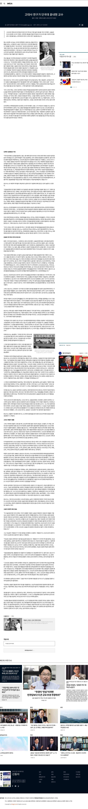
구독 (13, 616)
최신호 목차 (66, 774)
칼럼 (40, 782)
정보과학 (53, 777)
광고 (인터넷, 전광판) (14, 798)
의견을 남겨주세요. (9, 643)
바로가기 (81, 353)
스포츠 (40, 779)
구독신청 (78, 774)
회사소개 (7, 798)
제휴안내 (22, 798)
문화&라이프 (42, 777)
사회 (40, 774)
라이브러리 (66, 777)
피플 (52, 779)
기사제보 (78, 772)
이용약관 (32, 798)
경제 (52, 772)
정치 (40, 772)
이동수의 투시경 (65, 56)
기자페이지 (66, 779)
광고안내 (78, 777)
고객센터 (27, 798)
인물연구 (6, 616)
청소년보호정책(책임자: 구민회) (50, 798)
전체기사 (53, 782)
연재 (64, 772)
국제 (52, 774)
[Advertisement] (14, 134)
